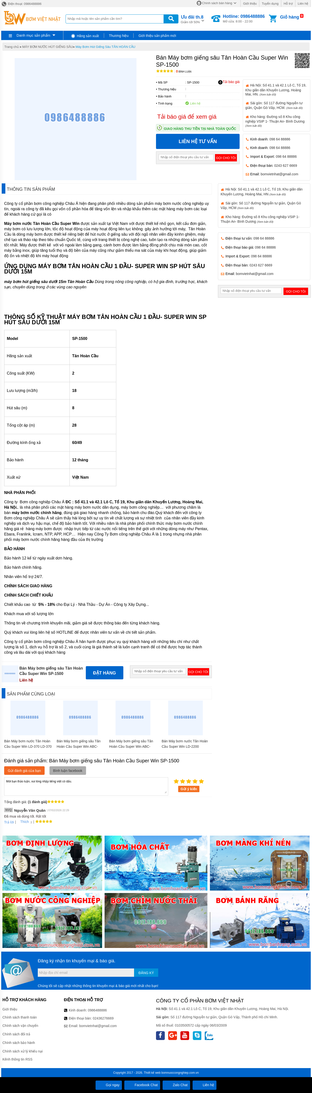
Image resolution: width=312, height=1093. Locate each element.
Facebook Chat (142, 1085)
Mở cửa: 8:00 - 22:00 (244, 18)
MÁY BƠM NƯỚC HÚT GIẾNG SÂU (47, 47)
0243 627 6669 (285, 166)
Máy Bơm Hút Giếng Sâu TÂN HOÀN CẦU (105, 47)
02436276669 (103, 1018)
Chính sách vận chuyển (20, 1026)
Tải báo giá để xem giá (186, 116)
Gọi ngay (108, 1085)
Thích (23, 822)
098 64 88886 (279, 139)
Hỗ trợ (288, 3)
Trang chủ (11, 47)
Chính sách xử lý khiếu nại (22, 1051)
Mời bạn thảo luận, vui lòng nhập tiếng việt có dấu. (86, 786)
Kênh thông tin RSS (17, 1059)
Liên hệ (303, 3)
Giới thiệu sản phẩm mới (157, 36)
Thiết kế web (152, 1072)
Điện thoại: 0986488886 (21, 4)
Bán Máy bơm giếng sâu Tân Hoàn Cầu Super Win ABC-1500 (78, 746)
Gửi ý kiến (189, 789)
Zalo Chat (176, 1085)
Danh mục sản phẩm (33, 35)
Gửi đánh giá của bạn (24, 771)
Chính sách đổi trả (16, 1034)
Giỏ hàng (289, 17)
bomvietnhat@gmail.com (279, 174)
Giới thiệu (249, 3)
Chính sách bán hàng (217, 3)
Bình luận (183, 71)
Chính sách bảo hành (18, 1043)
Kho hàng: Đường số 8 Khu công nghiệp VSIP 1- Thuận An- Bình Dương (275, 121)
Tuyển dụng (270, 3)
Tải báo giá (228, 82)
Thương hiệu (118, 36)
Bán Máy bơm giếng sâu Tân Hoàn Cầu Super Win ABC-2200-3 (131, 746)
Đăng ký (146, 973)
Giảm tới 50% (192, 19)
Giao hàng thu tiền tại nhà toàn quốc (200, 129)
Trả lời (9, 822)
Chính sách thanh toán (19, 1017)
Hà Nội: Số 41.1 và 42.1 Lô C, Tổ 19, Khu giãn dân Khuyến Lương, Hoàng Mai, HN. (275, 89)
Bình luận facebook (67, 771)
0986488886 (97, 1010)
